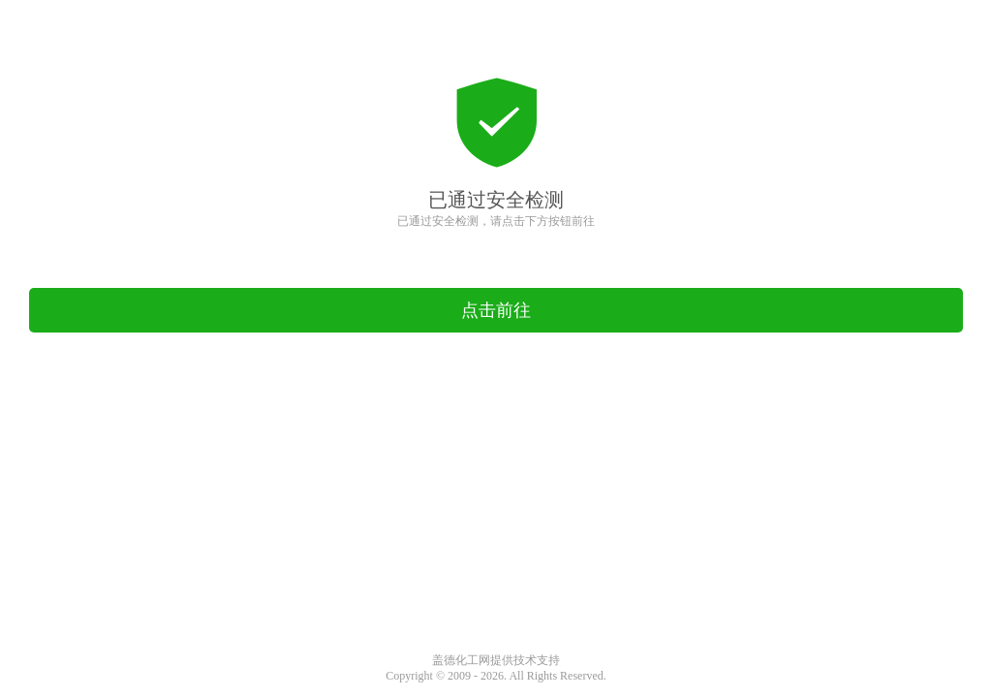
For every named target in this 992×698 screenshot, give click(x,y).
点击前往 (496, 310)
